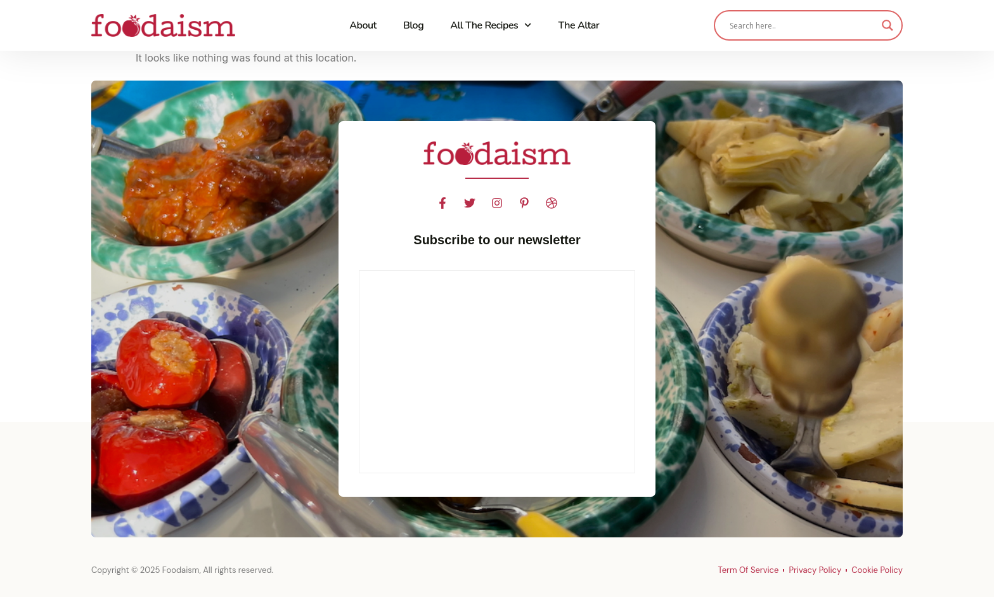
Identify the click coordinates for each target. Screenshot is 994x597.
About (363, 25)
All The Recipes (490, 25)
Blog (413, 25)
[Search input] (802, 25)
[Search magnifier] (887, 25)
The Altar (578, 25)
